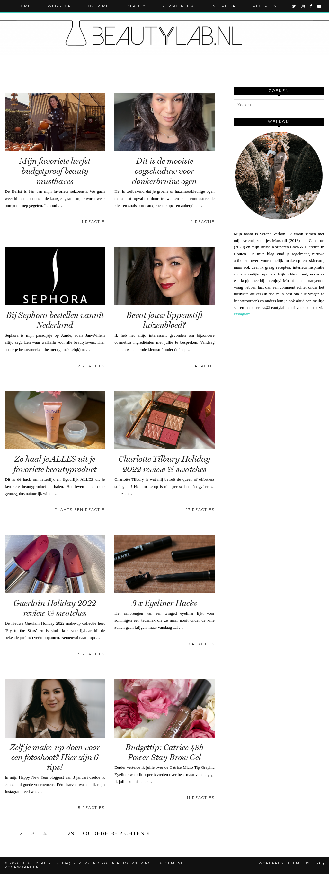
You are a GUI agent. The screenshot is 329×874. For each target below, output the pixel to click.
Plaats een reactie (80, 509)
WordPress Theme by (291, 863)
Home (24, 6)
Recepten (265, 6)
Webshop (59, 6)
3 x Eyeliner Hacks (164, 603)
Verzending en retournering (115, 863)
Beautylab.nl (38, 863)
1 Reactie (93, 221)
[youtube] (319, 6)
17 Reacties (200, 509)
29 (71, 834)
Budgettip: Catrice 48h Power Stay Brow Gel (164, 752)
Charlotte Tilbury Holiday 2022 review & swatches (164, 464)
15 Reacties (90, 654)
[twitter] (294, 6)
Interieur (223, 6)
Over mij (99, 6)
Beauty (136, 6)
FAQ (66, 863)
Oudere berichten (116, 834)
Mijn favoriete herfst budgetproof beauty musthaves (54, 171)
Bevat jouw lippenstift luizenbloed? (164, 320)
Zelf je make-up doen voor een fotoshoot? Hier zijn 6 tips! (55, 757)
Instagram (242, 313)
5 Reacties (91, 807)
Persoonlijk (178, 6)
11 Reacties (201, 797)
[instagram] (303, 6)
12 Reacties (90, 366)
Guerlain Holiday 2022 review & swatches (54, 608)
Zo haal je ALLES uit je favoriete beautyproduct (54, 464)
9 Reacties (201, 644)
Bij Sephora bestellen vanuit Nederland (55, 320)
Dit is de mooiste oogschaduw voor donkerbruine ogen (164, 171)
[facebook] (311, 6)
